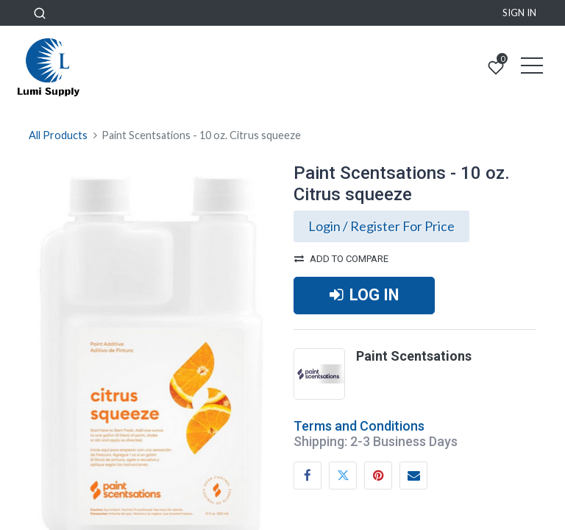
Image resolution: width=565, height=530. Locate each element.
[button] (40, 13)
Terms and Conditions (359, 426)
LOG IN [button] (364, 295)
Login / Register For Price (381, 226)
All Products (58, 135)
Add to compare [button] (341, 258)
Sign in (519, 12)
